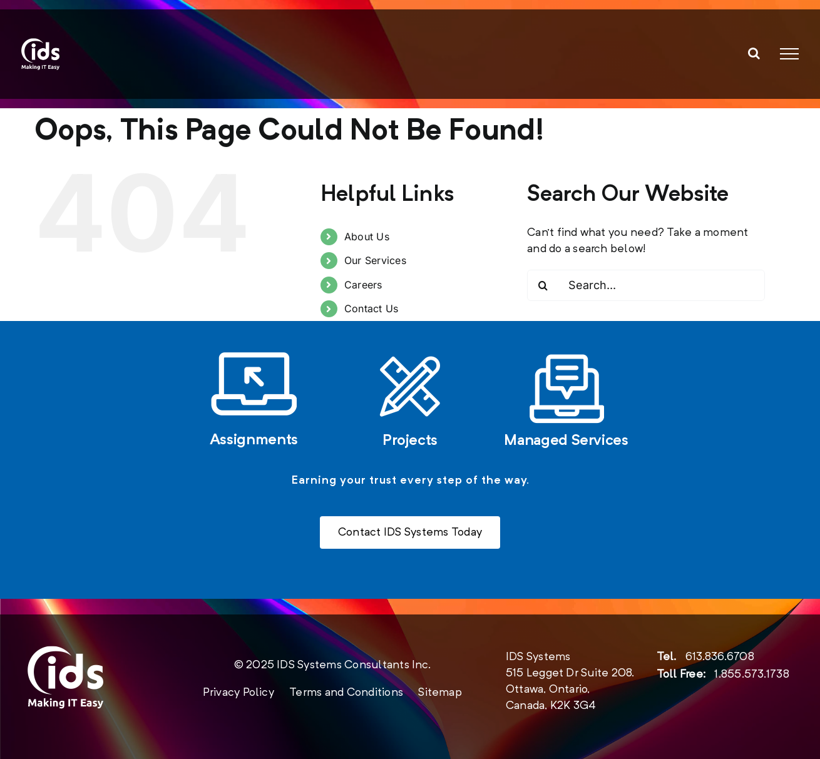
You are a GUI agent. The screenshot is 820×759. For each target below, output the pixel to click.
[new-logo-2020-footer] (65, 651)
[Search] (542, 285)
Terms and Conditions (346, 692)
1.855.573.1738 (751, 674)
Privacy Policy (238, 692)
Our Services (375, 260)
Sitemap (440, 692)
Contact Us (371, 308)
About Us (366, 236)
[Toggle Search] (754, 53)
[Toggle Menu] (789, 53)
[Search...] (646, 285)
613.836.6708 (719, 657)
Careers (363, 284)
